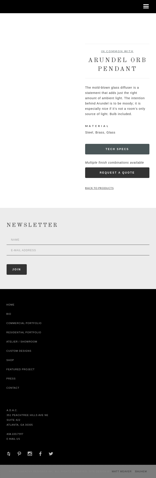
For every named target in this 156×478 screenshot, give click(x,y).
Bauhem (140, 471)
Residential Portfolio (23, 332)
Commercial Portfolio (24, 323)
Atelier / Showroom (21, 341)
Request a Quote (117, 172)
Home (10, 304)
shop (10, 360)
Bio (8, 314)
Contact (12, 387)
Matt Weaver (122, 471)
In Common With (117, 51)
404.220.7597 (15, 433)
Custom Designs (18, 351)
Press (11, 378)
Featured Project (20, 369)
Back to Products (99, 188)
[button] (146, 6)
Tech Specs (117, 149)
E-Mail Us (13, 438)
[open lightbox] (22, 63)
